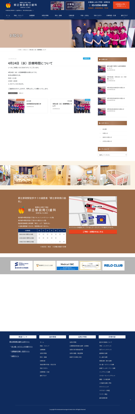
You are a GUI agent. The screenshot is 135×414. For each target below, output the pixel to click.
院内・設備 (43, 357)
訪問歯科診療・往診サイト (20, 351)
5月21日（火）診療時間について (62, 105)
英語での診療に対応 (76, 357)
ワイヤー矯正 (103, 394)
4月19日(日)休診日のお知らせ (116, 98)
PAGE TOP (130, 400)
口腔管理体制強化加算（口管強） (80, 346)
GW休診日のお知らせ (34, 104)
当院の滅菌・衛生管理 (76, 353)
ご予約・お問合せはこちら (93, 231)
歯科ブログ (43, 376)
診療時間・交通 (44, 372)
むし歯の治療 (103, 357)
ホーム (42, 342)
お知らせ (86, 58)
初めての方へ (44, 368)
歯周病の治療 (103, 353)
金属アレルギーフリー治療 (107, 368)
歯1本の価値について (105, 342)
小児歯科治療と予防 (105, 383)
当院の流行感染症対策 (76, 349)
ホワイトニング (104, 387)
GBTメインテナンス (105, 349)
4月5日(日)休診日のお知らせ (115, 109)
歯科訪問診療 (103, 398)
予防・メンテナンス (105, 346)
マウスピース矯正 (104, 390)
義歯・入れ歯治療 (104, 379)
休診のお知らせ (107, 137)
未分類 (105, 129)
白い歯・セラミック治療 (106, 364)
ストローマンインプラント (107, 376)
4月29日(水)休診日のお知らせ (116, 88)
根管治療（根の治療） (106, 361)
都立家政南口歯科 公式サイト (20, 342)
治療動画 (42, 349)
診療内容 (42, 361)
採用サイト (15, 356)
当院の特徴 (43, 353)
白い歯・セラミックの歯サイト (22, 346)
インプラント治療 (104, 372)
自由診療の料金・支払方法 (48, 364)
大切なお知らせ (107, 141)
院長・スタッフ (44, 346)
